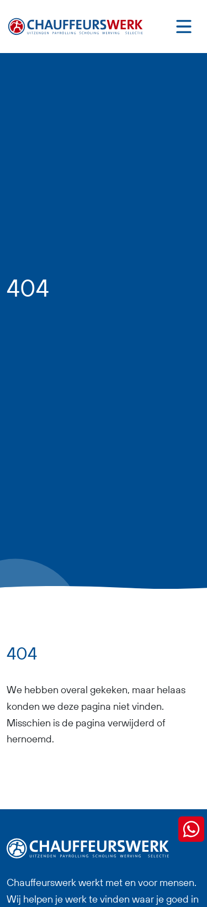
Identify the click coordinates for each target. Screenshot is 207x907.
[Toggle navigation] (183, 26)
